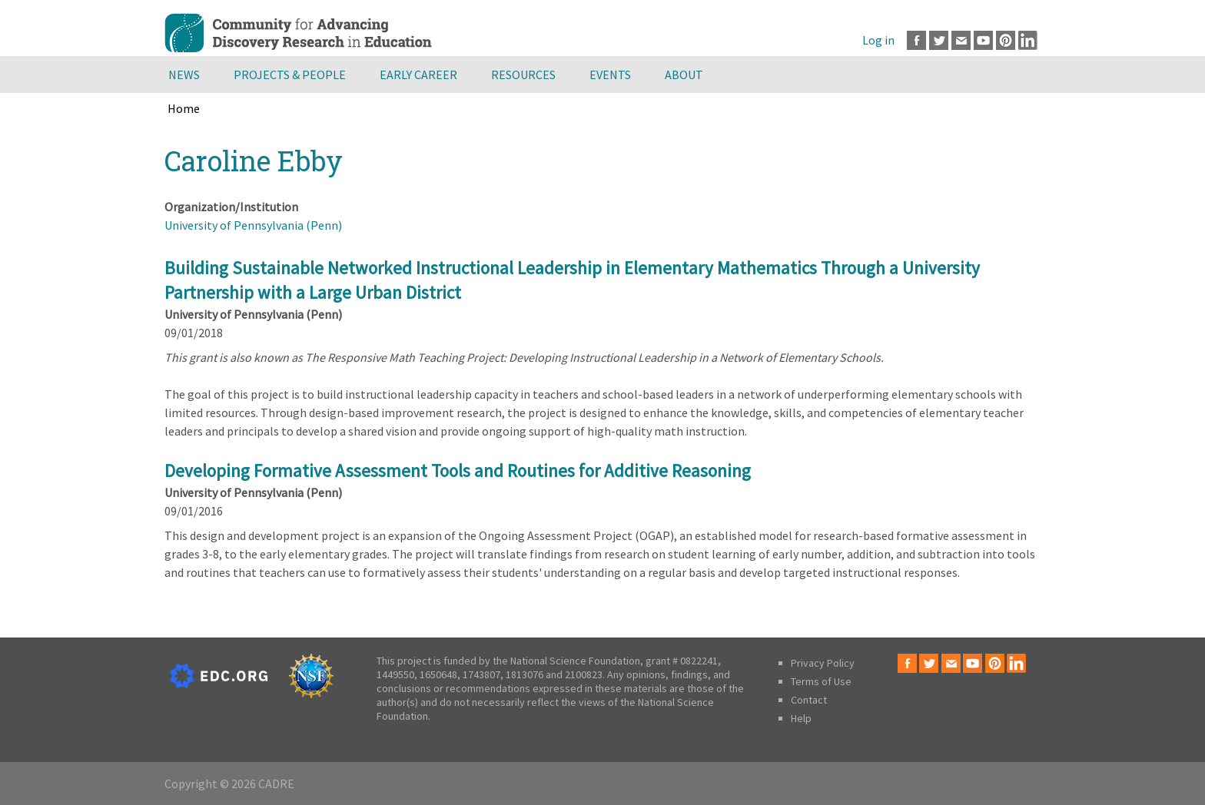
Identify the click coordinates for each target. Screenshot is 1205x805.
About (684, 74)
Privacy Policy (823, 663)
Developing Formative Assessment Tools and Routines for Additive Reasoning (457, 470)
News (184, 74)
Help (801, 718)
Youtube (983, 40)
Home (184, 108)
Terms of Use (821, 681)
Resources (523, 74)
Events (610, 74)
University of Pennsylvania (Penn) (253, 225)
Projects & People (290, 74)
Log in (878, 40)
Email (961, 40)
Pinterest (1005, 40)
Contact (809, 700)
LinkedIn (1027, 40)
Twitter (938, 40)
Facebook (916, 40)
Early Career (418, 74)
